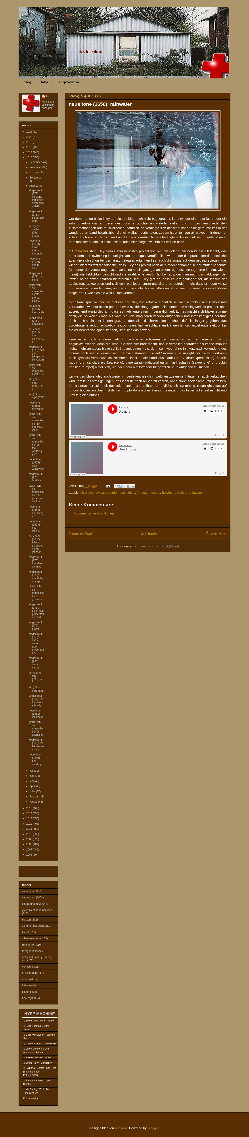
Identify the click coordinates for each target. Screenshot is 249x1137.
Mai (31, 781)
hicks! (25, 932)
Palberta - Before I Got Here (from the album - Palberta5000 (39, 1071)
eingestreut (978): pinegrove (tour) (36, 216)
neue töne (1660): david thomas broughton (36, 247)
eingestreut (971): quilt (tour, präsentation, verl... (36, 611)
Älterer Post (216, 533)
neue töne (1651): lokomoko (36, 714)
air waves (87, 492)
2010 (29, 834)
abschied (27, 979)
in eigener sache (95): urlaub (34, 231)
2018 (29, 147)
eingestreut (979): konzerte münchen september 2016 (36, 198)
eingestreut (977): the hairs (36, 276)
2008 (29, 844)
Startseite (149, 533)
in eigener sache (32, 951)
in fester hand (30, 972)
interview (27, 985)
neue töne (180, 492)
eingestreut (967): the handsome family (36, 700)
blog (27, 82)
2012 (29, 823)
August (33, 185)
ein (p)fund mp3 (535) (36, 689)
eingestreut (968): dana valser (35, 663)
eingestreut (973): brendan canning (35, 562)
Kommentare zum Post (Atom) (156, 546)
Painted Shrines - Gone (38, 1057)
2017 (29, 152)
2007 (29, 849)
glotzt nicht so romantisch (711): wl (36, 369)
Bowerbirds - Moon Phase (40, 1020)
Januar (33, 801)
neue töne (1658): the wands (36, 309)
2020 (29, 137)
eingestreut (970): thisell (35, 625)
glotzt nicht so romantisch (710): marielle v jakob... (36, 422)
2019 (29, 142)
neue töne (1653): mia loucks (34, 526)
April (32, 786)
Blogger (153, 1128)
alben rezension (31, 938)
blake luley (127, 492)
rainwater (196, 492)
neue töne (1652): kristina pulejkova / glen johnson (36, 544)
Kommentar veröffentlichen (94, 513)
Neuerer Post (80, 533)
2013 (29, 818)
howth (166, 492)
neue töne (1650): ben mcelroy (35, 759)
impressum (69, 82)
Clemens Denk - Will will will (41, 1043)
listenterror (28, 944)
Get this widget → (32, 1098)
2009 (29, 839)
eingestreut (28, 897)
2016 (29, 157)
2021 (29, 131)
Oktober (34, 172)
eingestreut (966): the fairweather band (36, 744)
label (45, 82)
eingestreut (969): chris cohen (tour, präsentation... (36, 643)
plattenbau (28, 991)
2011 (29, 828)
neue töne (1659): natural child (34, 263)
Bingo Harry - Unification (39, 1062)
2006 (29, 854)
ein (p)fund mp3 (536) (36, 396)
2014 (29, 813)
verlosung (28, 966)
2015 (29, 808)
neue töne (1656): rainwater (36, 406)
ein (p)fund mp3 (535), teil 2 (36, 677)
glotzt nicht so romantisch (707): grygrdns (36, 593)
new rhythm (29, 998)
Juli (31, 770)
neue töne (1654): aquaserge (36, 511)
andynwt (121, 1128)
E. (47, 96)
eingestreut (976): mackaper (36, 321)
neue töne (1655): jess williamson (36, 464)
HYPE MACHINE (39, 1014)
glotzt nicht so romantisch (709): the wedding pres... (36, 445)
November (35, 167)
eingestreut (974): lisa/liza (35, 477)
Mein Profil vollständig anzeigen (48, 105)
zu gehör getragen (33, 925)
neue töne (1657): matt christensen (36, 336)
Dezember (35, 162)
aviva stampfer (107, 492)
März (32, 791)
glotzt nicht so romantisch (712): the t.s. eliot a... (36, 292)
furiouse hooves (148, 492)
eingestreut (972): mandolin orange (36, 576)
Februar (34, 796)
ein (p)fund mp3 (31, 903)
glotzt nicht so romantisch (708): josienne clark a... (36, 493)
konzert (26, 919)
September (35, 177)
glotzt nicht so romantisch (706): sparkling (36, 728)
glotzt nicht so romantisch (37, 910)
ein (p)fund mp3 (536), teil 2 (36, 384)
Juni (32, 775)
